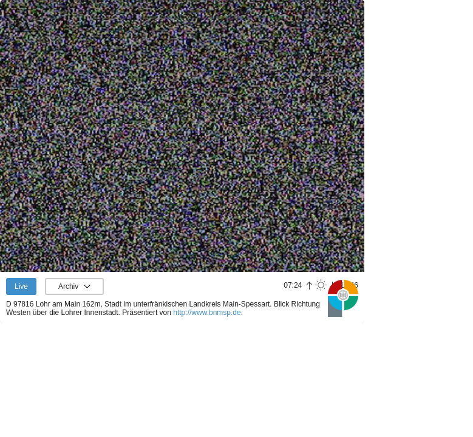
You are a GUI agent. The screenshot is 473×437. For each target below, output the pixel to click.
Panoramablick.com (343, 298)
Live (21, 286)
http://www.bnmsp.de (206, 312)
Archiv (68, 286)
